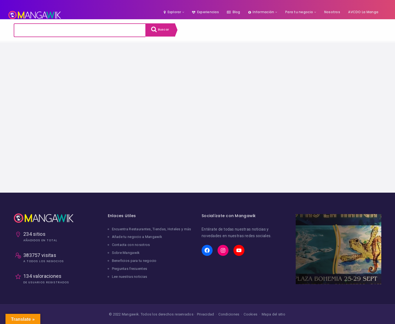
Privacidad (205, 314)
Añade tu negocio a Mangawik (137, 237)
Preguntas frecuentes (129, 267)
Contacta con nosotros (131, 244)
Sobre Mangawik (126, 252)
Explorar (172, 12)
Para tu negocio (299, 12)
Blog (233, 12)
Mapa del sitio (273, 314)
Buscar (162, 30)
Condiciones (228, 314)
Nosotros (332, 12)
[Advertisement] (197, 121)
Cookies (250, 314)
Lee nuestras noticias (129, 275)
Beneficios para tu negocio (134, 260)
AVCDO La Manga (363, 12)
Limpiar (65, 49)
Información (261, 12)
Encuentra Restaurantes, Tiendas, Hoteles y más (151, 229)
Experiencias (205, 12)
